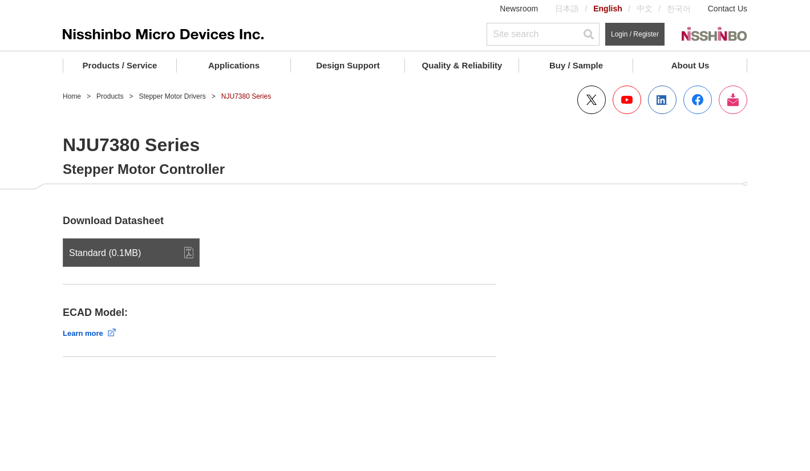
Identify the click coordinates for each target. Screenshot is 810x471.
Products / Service (120, 65)
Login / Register (635, 34)
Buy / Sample (576, 65)
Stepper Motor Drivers (172, 96)
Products (109, 96)
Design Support (348, 65)
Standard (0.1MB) (105, 253)
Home (72, 96)
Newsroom (519, 8)
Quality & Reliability (462, 65)
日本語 (567, 8)
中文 (645, 8)
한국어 (679, 8)
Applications (234, 65)
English (607, 8)
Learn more (83, 333)
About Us (690, 65)
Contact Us (727, 8)
